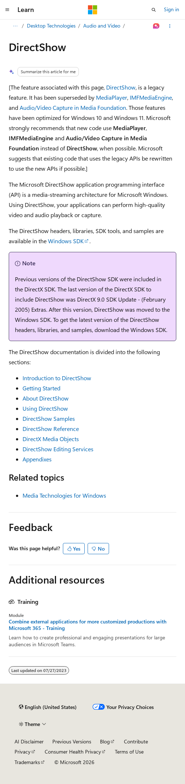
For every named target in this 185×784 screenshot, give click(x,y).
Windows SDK (66, 241)
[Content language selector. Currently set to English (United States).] (48, 707)
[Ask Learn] (156, 26)
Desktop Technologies (51, 25)
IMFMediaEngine (151, 97)
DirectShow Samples (49, 418)
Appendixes (37, 459)
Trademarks (27, 762)
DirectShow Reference (51, 428)
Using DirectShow (45, 408)
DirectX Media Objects (51, 439)
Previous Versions (71, 741)
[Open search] (153, 9)
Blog (105, 741)
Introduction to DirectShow (57, 378)
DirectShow (121, 87)
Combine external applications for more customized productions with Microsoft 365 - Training (87, 624)
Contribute (136, 741)
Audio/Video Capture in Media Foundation (73, 107)
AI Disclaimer (29, 741)
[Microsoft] (92, 9)
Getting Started (41, 388)
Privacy (23, 751)
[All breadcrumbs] (15, 26)
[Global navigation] (7, 9)
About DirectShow (46, 398)
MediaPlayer (111, 97)
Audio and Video (101, 25)
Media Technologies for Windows (64, 495)
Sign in (171, 9)
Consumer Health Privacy (73, 751)
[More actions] (170, 26)
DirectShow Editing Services (58, 449)
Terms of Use (129, 751)
